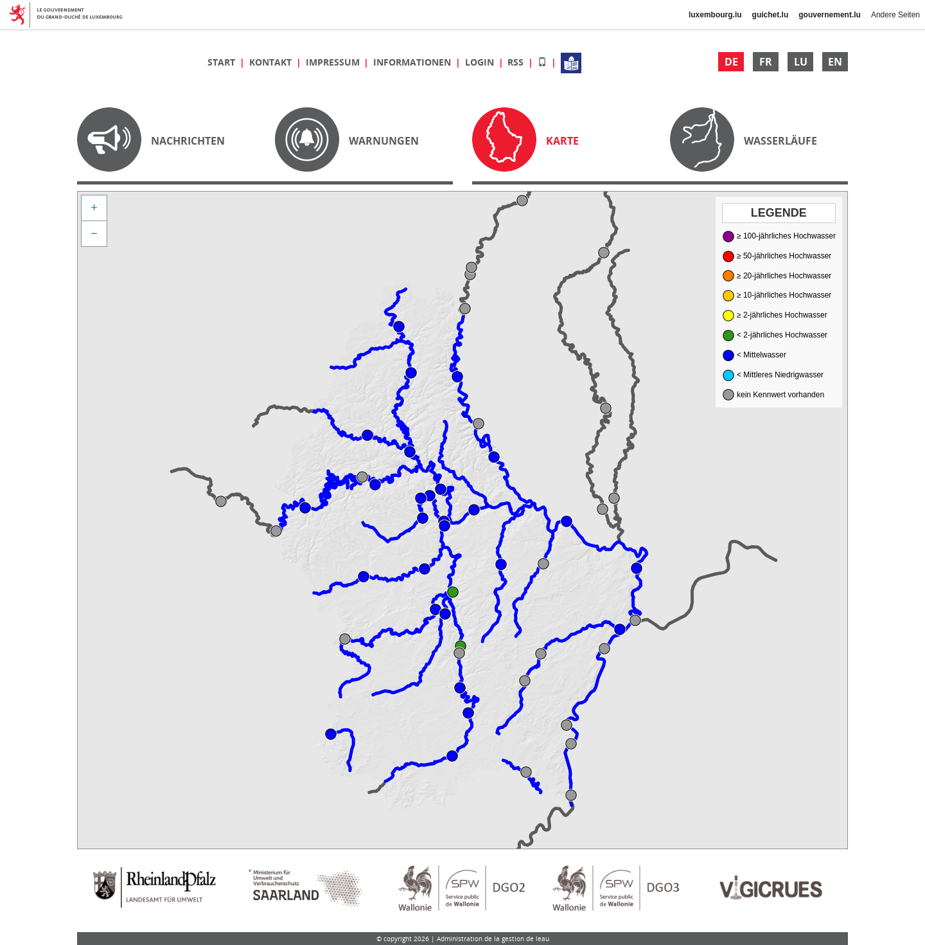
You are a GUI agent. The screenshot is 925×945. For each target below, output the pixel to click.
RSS (516, 62)
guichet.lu (770, 14)
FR (765, 62)
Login (481, 62)
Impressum (334, 62)
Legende (779, 212)
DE (731, 62)
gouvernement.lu (829, 14)
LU (800, 62)
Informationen (413, 62)
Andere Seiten (895, 14)
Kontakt (271, 62)
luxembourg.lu (715, 14)
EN (835, 62)
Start (222, 62)
